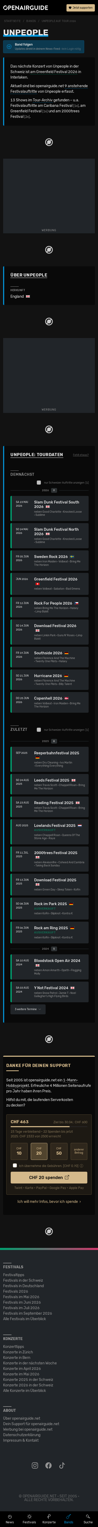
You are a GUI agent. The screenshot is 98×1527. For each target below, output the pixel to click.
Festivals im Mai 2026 (21, 1297)
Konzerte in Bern (16, 1358)
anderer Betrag (79, 1151)
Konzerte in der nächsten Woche (30, 1363)
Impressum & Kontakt (21, 1440)
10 (19, 1151)
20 (39, 1151)
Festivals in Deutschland (23, 1286)
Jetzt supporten (81, 7)
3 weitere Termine (28, 1009)
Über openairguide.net (21, 1418)
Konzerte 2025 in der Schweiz (28, 1379)
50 (59, 1151)
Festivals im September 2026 (27, 1313)
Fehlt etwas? (81, 455)
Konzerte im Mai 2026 (21, 1374)
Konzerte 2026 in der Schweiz (28, 1385)
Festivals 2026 (15, 1291)
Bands (31, 21)
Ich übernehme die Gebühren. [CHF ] (48, 1166)
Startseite (12, 21)
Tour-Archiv (43, 100)
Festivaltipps (13, 1275)
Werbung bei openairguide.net (27, 1429)
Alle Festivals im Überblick (24, 1319)
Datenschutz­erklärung (21, 1435)
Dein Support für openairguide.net (31, 1424)
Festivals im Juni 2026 (22, 1302)
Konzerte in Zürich (18, 1352)
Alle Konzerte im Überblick (24, 1390)
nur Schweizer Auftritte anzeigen (63, 483)
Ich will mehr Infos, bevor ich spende (47, 1201)
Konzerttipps (13, 1347)
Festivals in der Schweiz (23, 1280)
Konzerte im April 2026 (22, 1368)
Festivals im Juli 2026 (21, 1308)
